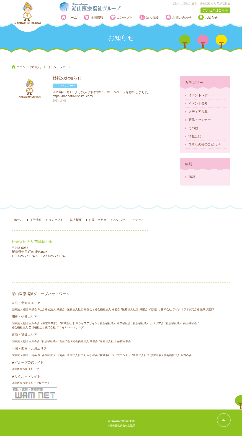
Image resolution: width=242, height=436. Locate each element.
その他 (193, 128)
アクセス (138, 219)
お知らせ (211, 17)
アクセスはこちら (215, 10)
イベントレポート (201, 95)
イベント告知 (198, 103)
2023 (192, 176)
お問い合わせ (181, 17)
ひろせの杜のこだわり (204, 144)
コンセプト (125, 17)
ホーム (72, 17)
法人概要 (152, 17)
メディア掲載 (198, 111)
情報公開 (194, 136)
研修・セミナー (199, 120)
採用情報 (96, 17)
